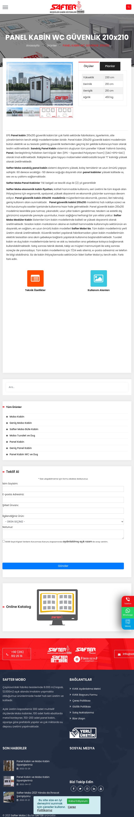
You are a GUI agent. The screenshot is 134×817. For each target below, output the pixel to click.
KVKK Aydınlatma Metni (86, 689)
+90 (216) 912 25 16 (16, 654)
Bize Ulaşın (78, 718)
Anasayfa (32, 45)
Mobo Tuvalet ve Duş (22, 435)
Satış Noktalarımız (83, 712)
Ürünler (51, 45)
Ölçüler (89, 66)
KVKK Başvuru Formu (84, 694)
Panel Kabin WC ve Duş (24, 454)
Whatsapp (128, 612)
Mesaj (128, 623)
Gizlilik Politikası (81, 706)
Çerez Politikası (81, 700)
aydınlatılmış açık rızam (77, 541)
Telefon (127, 601)
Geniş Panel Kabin (21, 448)
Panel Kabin (17, 442)
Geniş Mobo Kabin (21, 423)
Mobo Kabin (17, 416)
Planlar (110, 66)
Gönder (63, 566)
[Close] (78, 801)
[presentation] (28, 556)
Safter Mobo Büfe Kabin (24, 429)
